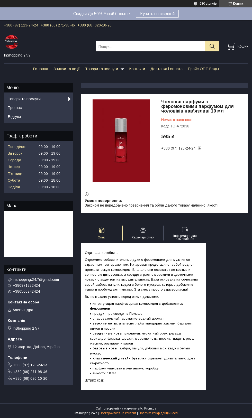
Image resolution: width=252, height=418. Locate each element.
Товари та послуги (101, 69)
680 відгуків (208, 3)
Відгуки (14, 116)
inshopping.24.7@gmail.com (36, 279)
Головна (40, 69)
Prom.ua (150, 408)
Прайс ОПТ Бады (203, 69)
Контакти (137, 69)
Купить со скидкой (157, 14)
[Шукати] (212, 46)
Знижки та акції (66, 69)
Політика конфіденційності (158, 413)
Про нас (15, 107)
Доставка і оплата (166, 69)
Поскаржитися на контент (118, 413)
